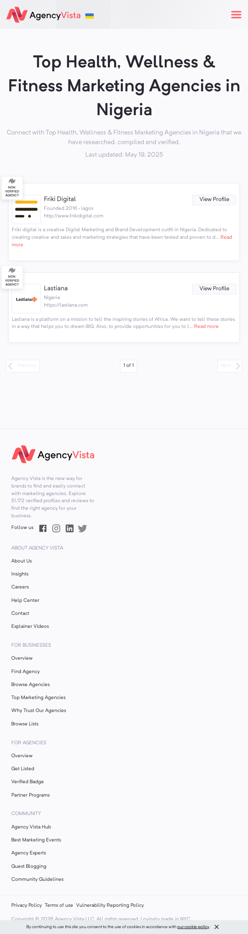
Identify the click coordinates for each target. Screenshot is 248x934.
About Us (21, 561)
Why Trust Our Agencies (38, 710)
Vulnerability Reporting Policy (110, 905)
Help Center (25, 600)
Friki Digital (60, 199)
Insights (19, 574)
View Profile (214, 199)
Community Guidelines (37, 879)
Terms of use (59, 905)
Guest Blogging (28, 866)
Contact (20, 613)
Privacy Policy (26, 905)
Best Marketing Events (36, 840)
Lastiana (56, 289)
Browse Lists (24, 724)
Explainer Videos (30, 626)
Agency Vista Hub (31, 827)
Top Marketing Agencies (38, 697)
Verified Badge (27, 781)
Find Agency (25, 671)
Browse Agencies (30, 684)
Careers (20, 587)
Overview (22, 658)
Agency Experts (28, 853)
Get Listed (22, 768)
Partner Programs (30, 795)
